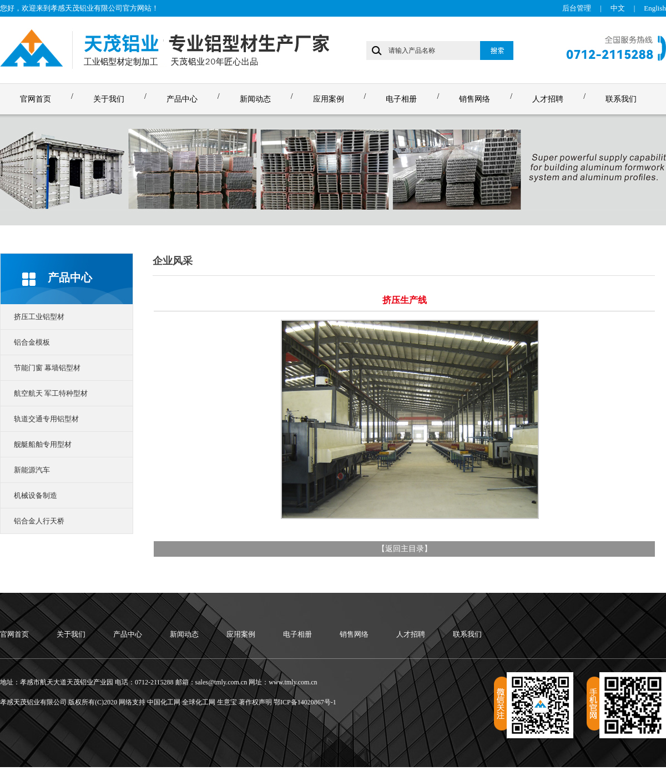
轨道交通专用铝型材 (46, 419)
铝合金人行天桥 (39, 521)
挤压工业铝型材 (39, 317)
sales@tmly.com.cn (221, 682)
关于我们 (108, 99)
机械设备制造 (35, 495)
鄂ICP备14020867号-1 (305, 702)
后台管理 (576, 8)
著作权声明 (255, 702)
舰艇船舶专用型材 (43, 444)
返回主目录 (404, 549)
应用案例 (328, 99)
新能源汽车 (32, 470)
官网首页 (35, 99)
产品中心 (182, 99)
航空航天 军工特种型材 (51, 393)
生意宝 (227, 702)
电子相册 (401, 99)
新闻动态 (255, 99)
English (655, 8)
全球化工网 (198, 702)
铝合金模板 (32, 342)
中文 (617, 8)
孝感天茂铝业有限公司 (87, 8)
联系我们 (621, 99)
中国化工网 (163, 702)
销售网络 (474, 99)
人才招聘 (547, 99)
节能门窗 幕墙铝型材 (47, 368)
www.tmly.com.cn (293, 682)
